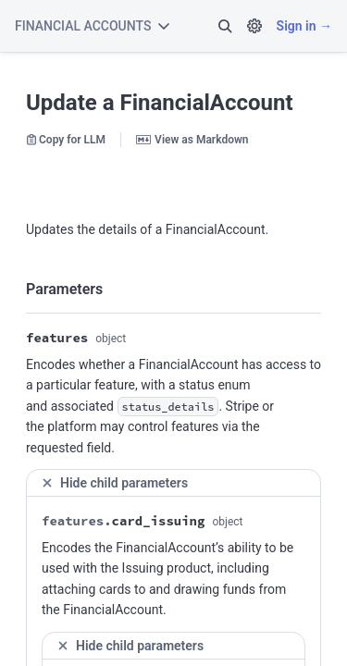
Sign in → (304, 25)
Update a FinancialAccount (159, 103)
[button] (224, 25)
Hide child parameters (114, 482)
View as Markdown (192, 139)
